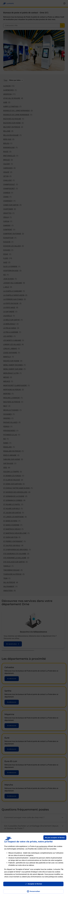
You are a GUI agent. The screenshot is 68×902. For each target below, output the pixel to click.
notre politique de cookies (53, 877)
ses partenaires (41, 846)
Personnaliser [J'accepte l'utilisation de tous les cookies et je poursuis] (35, 891)
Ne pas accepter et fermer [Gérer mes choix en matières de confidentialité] (55, 838)
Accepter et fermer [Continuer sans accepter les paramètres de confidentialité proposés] (35, 884)
